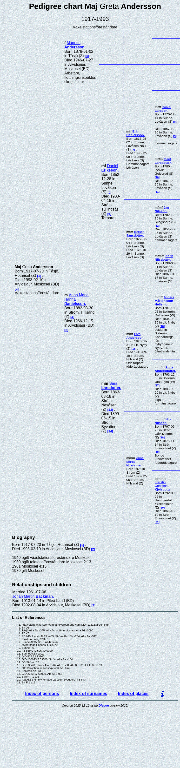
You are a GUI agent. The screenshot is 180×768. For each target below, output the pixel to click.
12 (157, 225)
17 (157, 385)
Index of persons (42, 693)
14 (110, 431)
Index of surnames (88, 693)
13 (110, 409)
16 (162, 326)
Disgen (104, 705)
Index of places (133, 693)
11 (157, 191)
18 (162, 437)
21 (157, 522)
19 (157, 451)
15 (133, 348)
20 (162, 507)
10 (157, 177)
